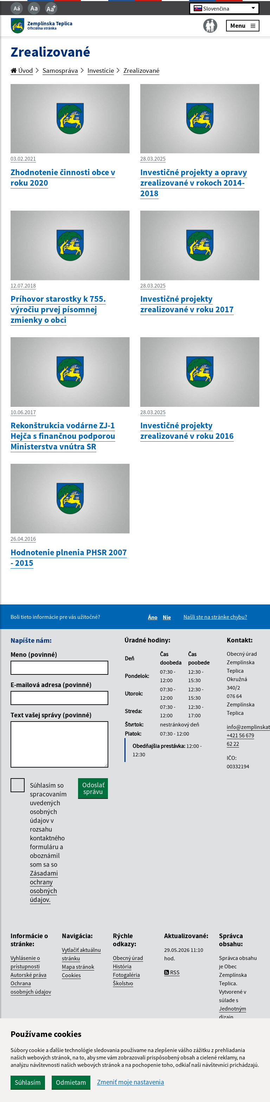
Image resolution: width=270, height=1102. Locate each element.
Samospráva (60, 70)
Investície (101, 70)
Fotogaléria (126, 974)
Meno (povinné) (34, 654)
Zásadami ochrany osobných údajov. (44, 886)
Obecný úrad (128, 957)
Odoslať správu (93, 788)
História (122, 966)
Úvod (22, 70)
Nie (168, 617)
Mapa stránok (78, 966)
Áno (154, 617)
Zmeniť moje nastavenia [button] (130, 1082)
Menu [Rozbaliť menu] (242, 25)
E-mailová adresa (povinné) (51, 684)
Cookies (71, 975)
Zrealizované (141, 70)
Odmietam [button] (71, 1082)
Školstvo (123, 983)
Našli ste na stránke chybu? (215, 616)
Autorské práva (28, 974)
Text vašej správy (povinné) (51, 715)
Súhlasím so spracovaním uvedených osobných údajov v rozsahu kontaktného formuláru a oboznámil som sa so (48, 842)
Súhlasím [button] (28, 1082)
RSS (172, 972)
